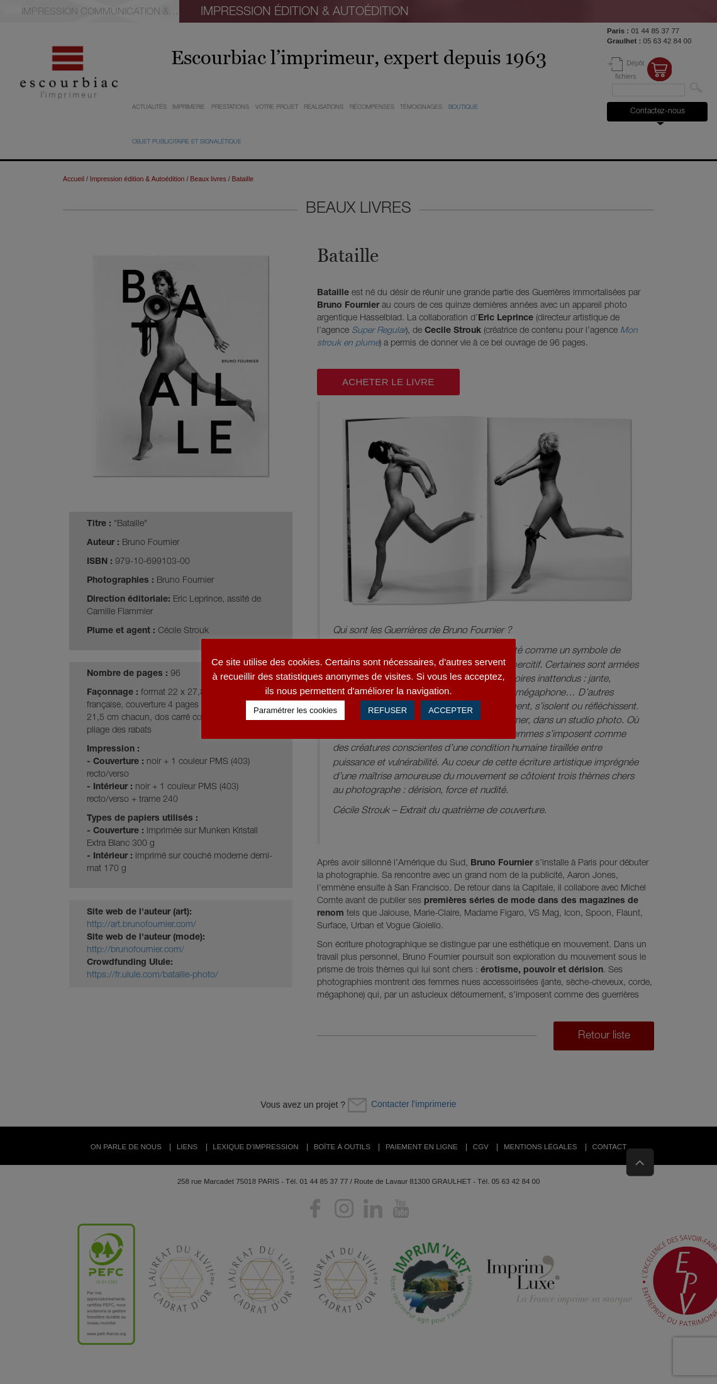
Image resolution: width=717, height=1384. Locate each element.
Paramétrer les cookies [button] (295, 710)
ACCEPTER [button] (450, 710)
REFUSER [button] (387, 710)
